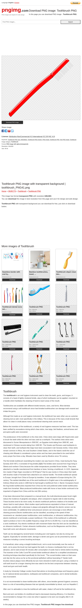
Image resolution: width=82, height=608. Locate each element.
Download (12, 280)
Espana (17, 2)
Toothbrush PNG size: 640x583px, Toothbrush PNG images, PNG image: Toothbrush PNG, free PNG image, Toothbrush (42, 139)
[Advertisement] (41, 41)
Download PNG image (12, 122)
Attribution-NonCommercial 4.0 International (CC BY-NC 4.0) (32, 136)
